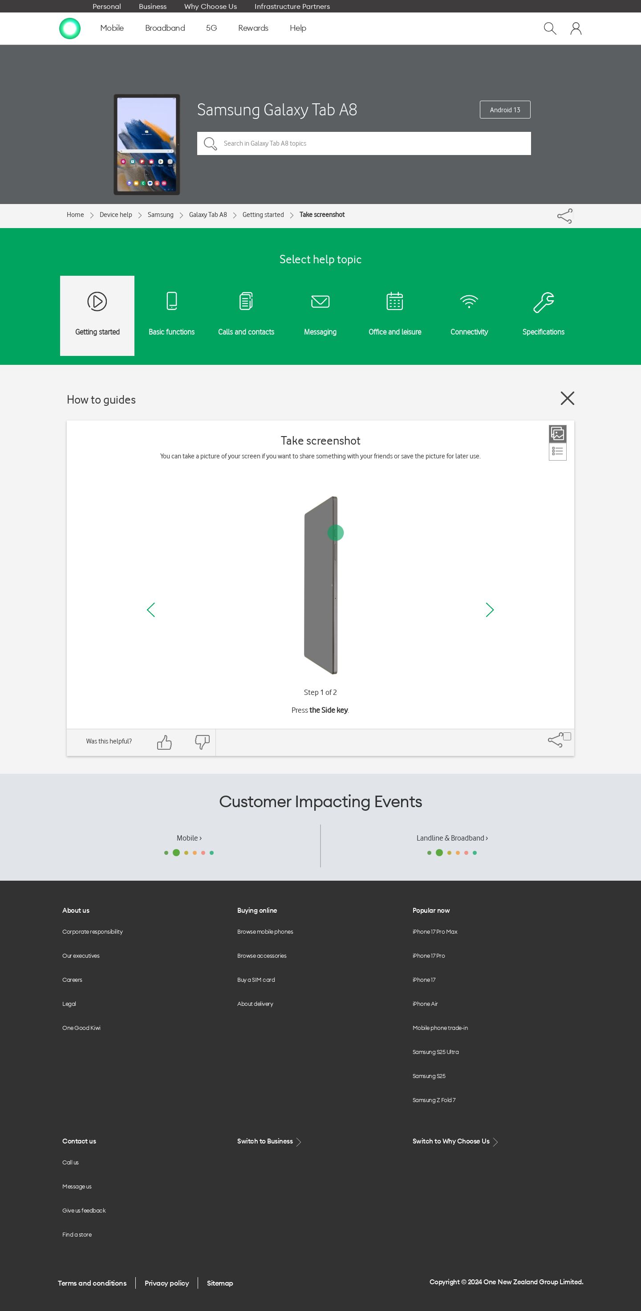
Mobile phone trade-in (440, 1027)
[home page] (70, 28)
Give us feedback (83, 1210)
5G (211, 28)
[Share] (573, 213)
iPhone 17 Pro (429, 955)
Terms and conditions (92, 1282)
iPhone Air (425, 1003)
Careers (72, 979)
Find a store (76, 1234)
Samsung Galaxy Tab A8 (277, 109)
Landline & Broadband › (452, 837)
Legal (69, 1003)
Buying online (257, 910)
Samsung (161, 215)
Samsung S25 (429, 1075)
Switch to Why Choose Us (456, 1141)
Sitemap (220, 1282)
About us (75, 910)
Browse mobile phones (265, 931)
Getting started (263, 215)
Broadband (165, 28)
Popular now (431, 910)
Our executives (80, 955)
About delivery (255, 1003)
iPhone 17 (424, 979)
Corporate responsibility (92, 931)
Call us (70, 1162)
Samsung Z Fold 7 (434, 1099)
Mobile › (189, 837)
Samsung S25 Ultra (436, 1051)
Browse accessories (261, 955)
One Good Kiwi (81, 1027)
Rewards (253, 28)
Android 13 (505, 110)
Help (298, 28)
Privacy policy (167, 1282)
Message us (76, 1186)
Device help (116, 215)
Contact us (79, 1141)
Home (75, 215)
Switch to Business (270, 1141)
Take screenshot (322, 215)
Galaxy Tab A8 (208, 215)
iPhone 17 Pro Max (435, 931)
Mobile (112, 28)
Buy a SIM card (256, 979)
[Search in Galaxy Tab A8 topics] (364, 143)
